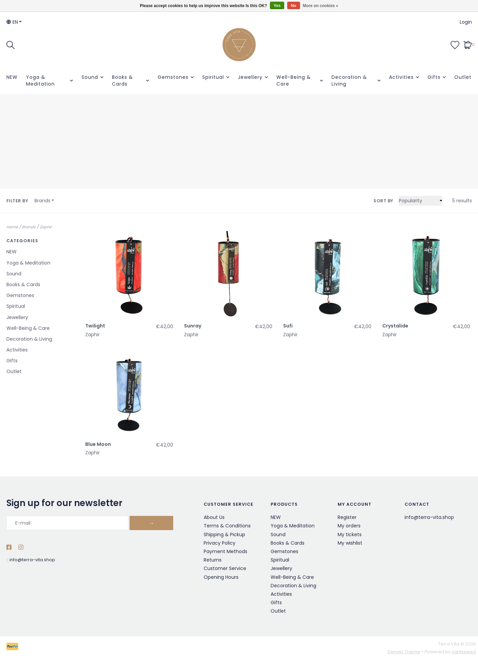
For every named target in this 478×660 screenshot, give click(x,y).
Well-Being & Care (293, 80)
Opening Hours (221, 577)
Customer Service (225, 568)
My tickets (350, 534)
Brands (29, 227)
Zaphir (46, 227)
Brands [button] (42, 200)
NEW (12, 77)
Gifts (434, 77)
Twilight (95, 325)
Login (466, 22)
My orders (349, 525)
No (293, 5)
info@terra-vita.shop (32, 560)
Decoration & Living (349, 80)
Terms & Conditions (227, 525)
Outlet (463, 77)
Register (347, 517)
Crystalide (395, 325)
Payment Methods (225, 551)
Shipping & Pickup (224, 534)
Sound (90, 77)
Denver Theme (404, 652)
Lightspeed (464, 652)
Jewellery (250, 77)
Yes (277, 5)
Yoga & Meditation (40, 80)
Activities (401, 77)
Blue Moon (98, 444)
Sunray (192, 325)
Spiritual (213, 77)
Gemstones (173, 77)
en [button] (12, 22)
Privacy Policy (219, 543)
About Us (214, 517)
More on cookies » (320, 5)
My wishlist (350, 543)
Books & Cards (122, 80)
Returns (213, 559)
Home (12, 227)
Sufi (288, 325)
